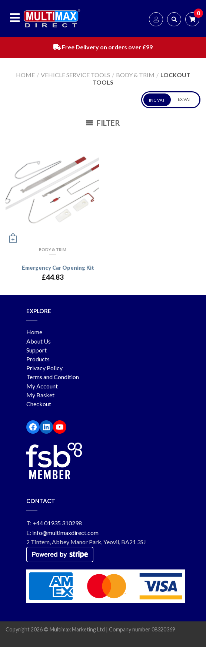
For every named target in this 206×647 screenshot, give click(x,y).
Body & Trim (135, 74)
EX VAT (184, 99)
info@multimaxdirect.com (65, 532)
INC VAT (157, 100)
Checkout (38, 403)
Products (38, 358)
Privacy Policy (44, 367)
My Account (42, 386)
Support (36, 350)
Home (25, 74)
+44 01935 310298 (57, 522)
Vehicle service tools (75, 74)
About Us (38, 341)
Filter (103, 122)
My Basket (40, 394)
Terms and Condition (52, 376)
